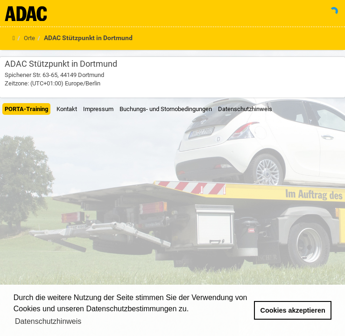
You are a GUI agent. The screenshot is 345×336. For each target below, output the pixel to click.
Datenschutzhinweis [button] (48, 321)
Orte (29, 38)
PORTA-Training (26, 108)
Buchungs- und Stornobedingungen (166, 108)
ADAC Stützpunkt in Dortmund (88, 38)
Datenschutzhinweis (245, 108)
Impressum (98, 108)
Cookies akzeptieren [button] (293, 310)
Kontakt (66, 108)
